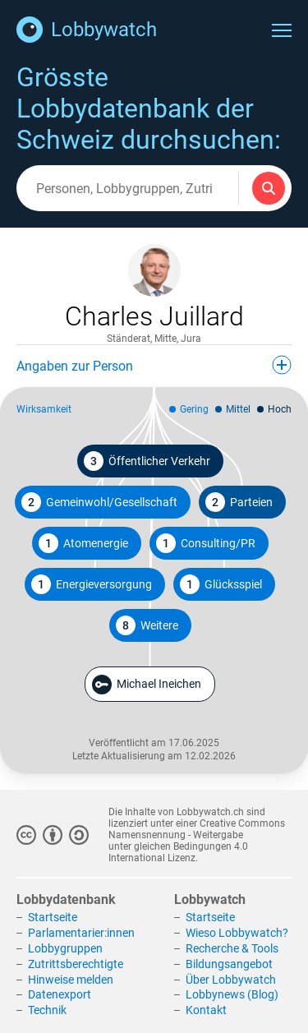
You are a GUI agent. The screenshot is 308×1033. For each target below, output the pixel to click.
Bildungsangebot (229, 964)
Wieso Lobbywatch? (237, 932)
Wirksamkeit (43, 409)
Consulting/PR (205, 543)
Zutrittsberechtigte (75, 964)
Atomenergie (83, 543)
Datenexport (59, 994)
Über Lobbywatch (231, 979)
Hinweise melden (70, 979)
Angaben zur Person (154, 365)
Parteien (239, 502)
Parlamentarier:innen (81, 932)
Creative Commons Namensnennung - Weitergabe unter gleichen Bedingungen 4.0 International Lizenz (196, 841)
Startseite (52, 917)
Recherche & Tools (232, 948)
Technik (47, 1010)
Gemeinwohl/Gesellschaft (99, 502)
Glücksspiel (221, 584)
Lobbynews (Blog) (232, 994)
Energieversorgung (91, 584)
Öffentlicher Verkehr (147, 461)
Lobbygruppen (65, 948)
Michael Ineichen (146, 684)
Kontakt (206, 1010)
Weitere (147, 625)
